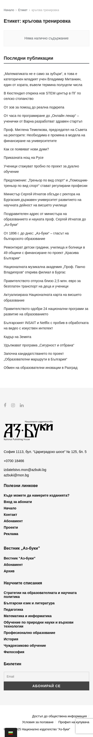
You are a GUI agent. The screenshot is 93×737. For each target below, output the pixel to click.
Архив (9, 571)
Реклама (11, 534)
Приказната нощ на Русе (24, 158)
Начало (9, 10)
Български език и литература (29, 603)
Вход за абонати (18, 502)
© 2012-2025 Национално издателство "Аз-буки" (37, 729)
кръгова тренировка (45, 10)
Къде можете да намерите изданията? (36, 495)
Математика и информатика (28, 616)
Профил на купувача (73, 722)
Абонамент (13, 521)
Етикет (23, 10)
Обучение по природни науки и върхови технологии (38, 624)
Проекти (11, 527)
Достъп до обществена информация (59, 716)
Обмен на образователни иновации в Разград (40, 368)
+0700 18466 (14, 461)
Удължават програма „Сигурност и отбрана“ (39, 345)
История (11, 639)
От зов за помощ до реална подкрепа (34, 107)
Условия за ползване (37, 722)
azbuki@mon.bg (16, 475)
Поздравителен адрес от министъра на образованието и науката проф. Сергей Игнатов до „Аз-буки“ (45, 219)
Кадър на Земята (17, 337)
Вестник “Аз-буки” (19, 558)
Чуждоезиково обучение (25, 645)
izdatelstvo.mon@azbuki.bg (25, 470)
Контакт (10, 515)
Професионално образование (29, 633)
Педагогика (13, 609)
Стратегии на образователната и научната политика (40, 595)
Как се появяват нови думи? (26, 149)
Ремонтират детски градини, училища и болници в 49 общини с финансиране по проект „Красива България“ (44, 252)
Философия (14, 652)
